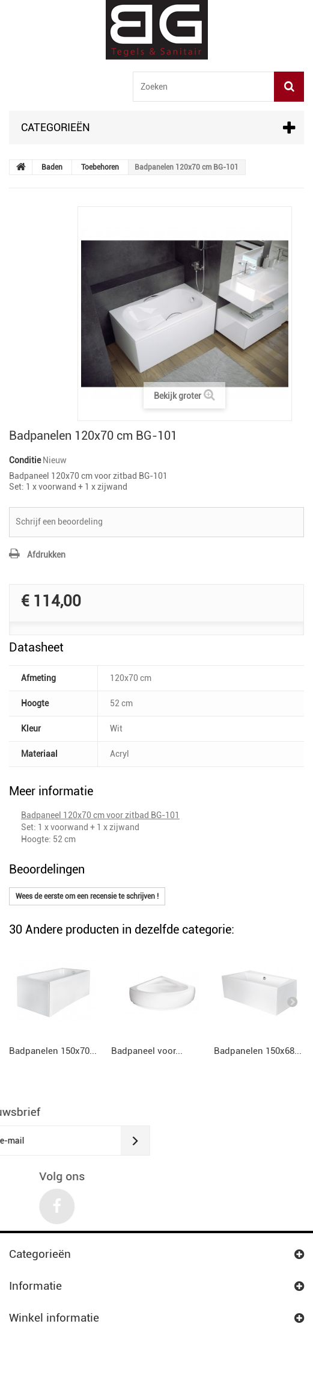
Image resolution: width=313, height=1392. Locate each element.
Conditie (25, 460)
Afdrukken (46, 554)
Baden (51, 167)
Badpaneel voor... (147, 1051)
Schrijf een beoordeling (59, 521)
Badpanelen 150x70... (53, 1051)
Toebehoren (100, 167)
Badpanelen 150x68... (258, 1051)
